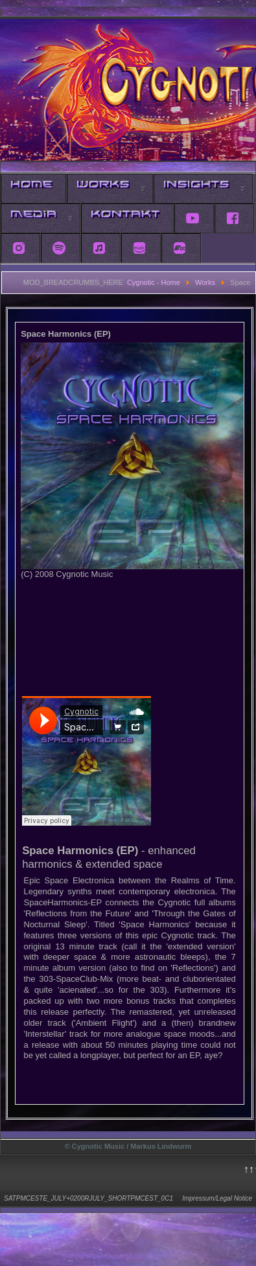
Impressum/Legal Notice (217, 1198)
